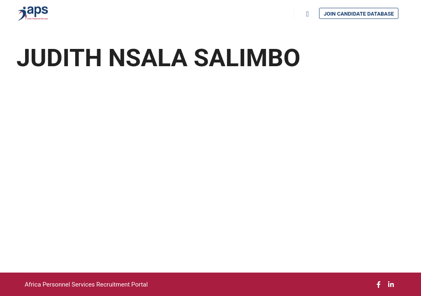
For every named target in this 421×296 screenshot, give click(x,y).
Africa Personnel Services (60, 284)
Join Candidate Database (359, 14)
